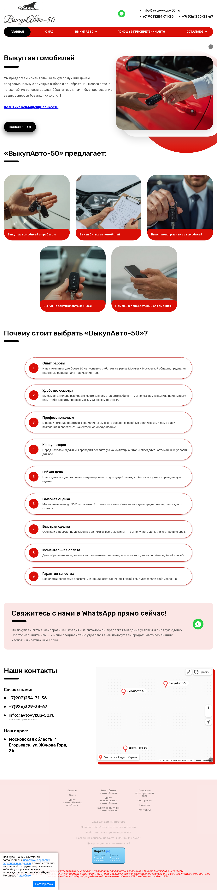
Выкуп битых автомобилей (108, 792)
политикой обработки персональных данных (26, 862)
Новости (144, 805)
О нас (49, 31)
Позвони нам (20, 127)
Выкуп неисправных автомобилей (108, 801)
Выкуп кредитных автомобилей (108, 809)
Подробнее (24, 875)
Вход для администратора (108, 821)
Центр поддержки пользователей (108, 843)
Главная (17, 31)
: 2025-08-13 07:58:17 (128, 837)
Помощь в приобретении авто (141, 31)
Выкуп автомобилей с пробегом (72, 802)
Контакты (145, 809)
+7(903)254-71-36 (158, 16)
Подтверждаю (44, 884)
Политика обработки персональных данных (108, 827)
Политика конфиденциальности (31, 107)
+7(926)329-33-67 (197, 16)
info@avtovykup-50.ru (161, 10)
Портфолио (145, 800)
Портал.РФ (124, 832)
